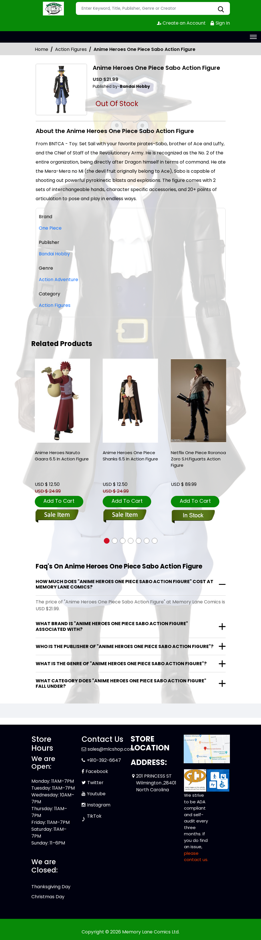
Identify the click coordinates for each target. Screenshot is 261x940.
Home (41, 49)
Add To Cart (58, 500)
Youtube (96, 793)
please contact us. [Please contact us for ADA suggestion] (196, 856)
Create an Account (181, 23)
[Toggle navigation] (253, 37)
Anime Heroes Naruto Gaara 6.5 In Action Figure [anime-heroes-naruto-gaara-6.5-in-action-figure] (62, 456)
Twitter (95, 782)
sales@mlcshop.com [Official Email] (111, 749)
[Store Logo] (52, 8)
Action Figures (71, 49)
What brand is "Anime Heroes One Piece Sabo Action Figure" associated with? (112, 626)
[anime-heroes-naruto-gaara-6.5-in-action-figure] (62, 401)
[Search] (153, 8)
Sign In (220, 23)
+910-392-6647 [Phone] (104, 760)
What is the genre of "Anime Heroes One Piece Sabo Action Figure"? (121, 663)
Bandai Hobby (54, 254)
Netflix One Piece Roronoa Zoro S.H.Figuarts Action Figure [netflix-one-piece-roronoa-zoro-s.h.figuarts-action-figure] (198, 459)
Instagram (98, 805)
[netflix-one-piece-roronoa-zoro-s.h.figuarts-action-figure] (198, 401)
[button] (107, 541)
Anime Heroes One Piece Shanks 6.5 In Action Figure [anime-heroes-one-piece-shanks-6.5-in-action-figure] (130, 456)
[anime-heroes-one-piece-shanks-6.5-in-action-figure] (130, 401)
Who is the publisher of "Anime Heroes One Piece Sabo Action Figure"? (124, 646)
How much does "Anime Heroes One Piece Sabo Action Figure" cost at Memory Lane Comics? (124, 584)
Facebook (97, 771)
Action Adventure (58, 279)
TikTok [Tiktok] (94, 816)
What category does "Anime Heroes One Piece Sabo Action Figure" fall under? (121, 683)
